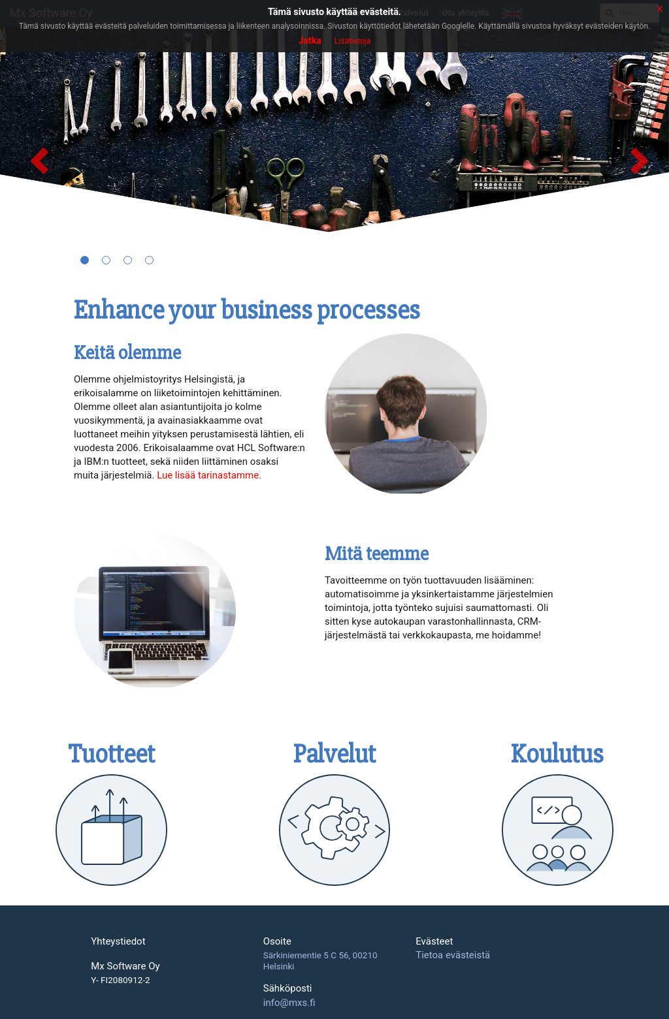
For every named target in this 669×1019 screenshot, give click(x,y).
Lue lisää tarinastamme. (209, 475)
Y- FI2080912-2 (120, 980)
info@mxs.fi (289, 1003)
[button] (33, 152)
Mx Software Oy (125, 966)
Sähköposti (287, 988)
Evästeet (434, 941)
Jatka (310, 40)
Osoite (277, 941)
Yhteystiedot (118, 941)
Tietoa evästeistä (453, 955)
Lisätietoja (352, 41)
